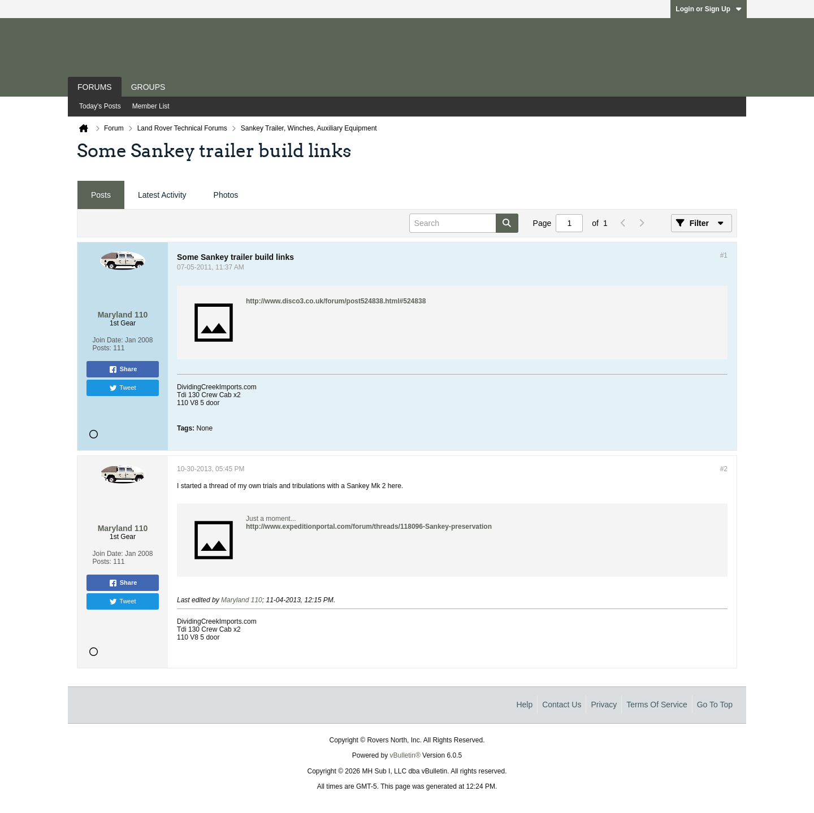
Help (524, 704)
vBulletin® (405, 755)
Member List (151, 106)
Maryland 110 (241, 600)
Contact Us (561, 704)
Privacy (604, 704)
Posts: (102, 348)
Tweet (122, 388)
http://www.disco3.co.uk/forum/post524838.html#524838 (336, 301)
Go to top (715, 704)
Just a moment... (271, 519)
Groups (148, 87)
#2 (724, 469)
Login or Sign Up (709, 9)
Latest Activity (162, 194)
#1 (724, 255)
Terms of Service (656, 704)
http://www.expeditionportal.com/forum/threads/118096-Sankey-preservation (369, 527)
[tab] (100, 195)
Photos (226, 194)
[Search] (463, 223)
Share (123, 369)
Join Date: (108, 340)
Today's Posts (100, 106)
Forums (94, 87)
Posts (101, 194)
